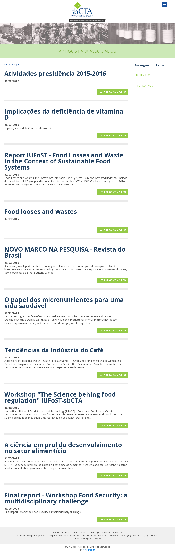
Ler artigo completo (112, 91)
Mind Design (89, 549)
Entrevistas (143, 75)
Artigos (15, 64)
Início (7, 64)
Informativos (144, 85)
